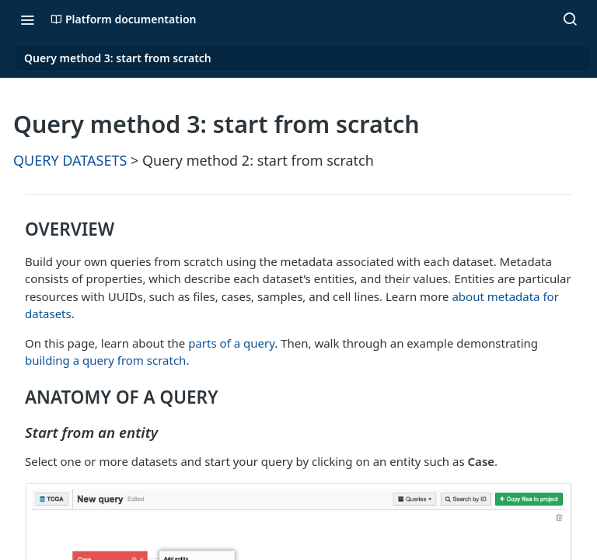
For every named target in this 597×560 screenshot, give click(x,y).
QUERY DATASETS (70, 160)
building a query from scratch (105, 360)
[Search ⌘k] (569, 19)
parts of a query (231, 343)
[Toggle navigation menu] (27, 19)
